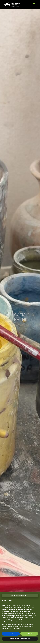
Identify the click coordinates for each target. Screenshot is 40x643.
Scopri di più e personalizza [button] (20, 638)
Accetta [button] (29, 633)
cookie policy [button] (32, 613)
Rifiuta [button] (11, 633)
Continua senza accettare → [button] (20, 595)
